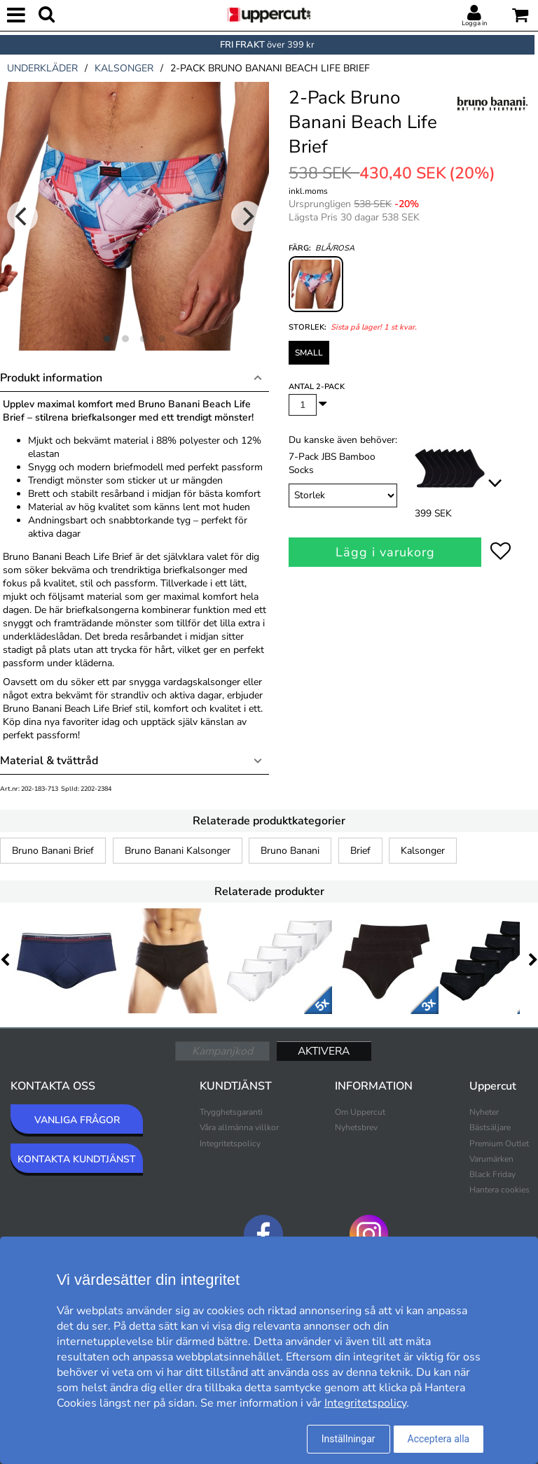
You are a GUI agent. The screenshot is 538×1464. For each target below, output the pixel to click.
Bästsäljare (490, 1127)
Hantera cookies (499, 1189)
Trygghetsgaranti (231, 1112)
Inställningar (348, 1438)
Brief (360, 850)
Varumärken (491, 1158)
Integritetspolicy (230, 1143)
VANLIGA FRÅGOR (77, 1120)
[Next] (246, 216)
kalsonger (124, 68)
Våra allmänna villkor (239, 1127)
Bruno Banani (290, 850)
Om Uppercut (360, 1112)
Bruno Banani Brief (53, 850)
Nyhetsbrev (356, 1127)
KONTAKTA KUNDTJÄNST (77, 1159)
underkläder (42, 68)
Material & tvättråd (49, 760)
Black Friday (492, 1174)
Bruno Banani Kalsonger (177, 850)
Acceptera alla (439, 1438)
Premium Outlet (499, 1143)
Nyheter (484, 1112)
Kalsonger (423, 850)
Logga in (474, 23)
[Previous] (22, 216)
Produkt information (51, 378)
